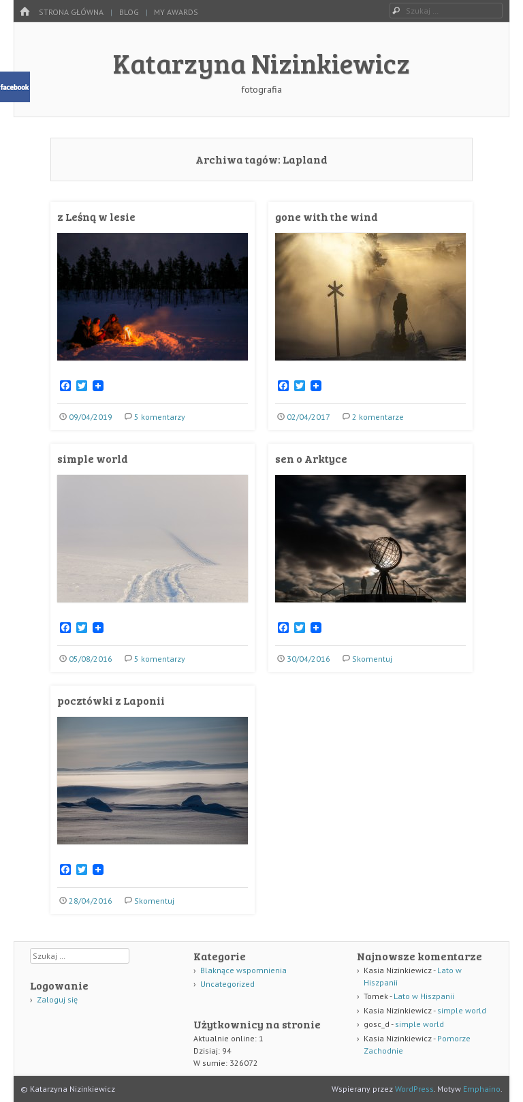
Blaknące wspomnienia (243, 970)
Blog (129, 12)
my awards (176, 12)
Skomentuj (372, 659)
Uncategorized (227, 984)
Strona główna (71, 12)
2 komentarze (378, 417)
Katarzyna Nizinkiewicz (261, 62)
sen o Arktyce (311, 458)
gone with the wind (326, 216)
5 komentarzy (159, 417)
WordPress (414, 1089)
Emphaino (482, 1089)
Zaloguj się (57, 999)
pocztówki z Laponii (111, 700)
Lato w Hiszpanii (424, 996)
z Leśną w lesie (96, 216)
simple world (92, 458)
